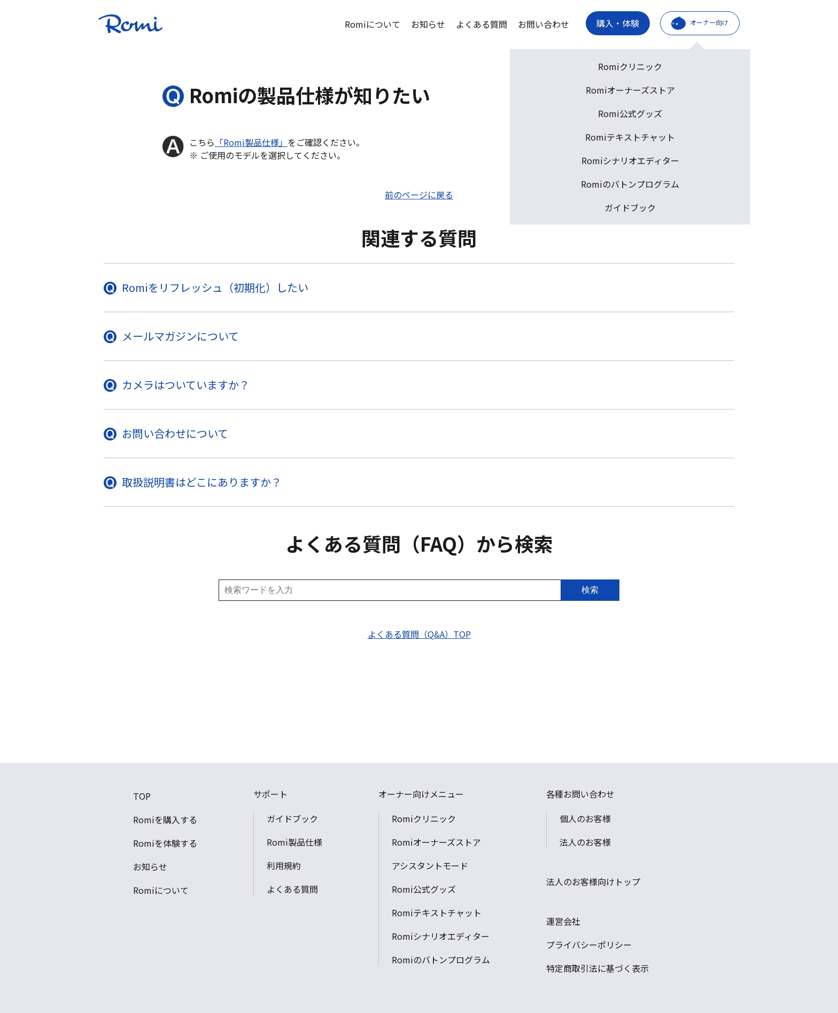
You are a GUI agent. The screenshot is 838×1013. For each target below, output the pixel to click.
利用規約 (284, 865)
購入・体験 (617, 23)
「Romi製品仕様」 (251, 142)
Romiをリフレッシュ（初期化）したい (215, 287)
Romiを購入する (165, 819)
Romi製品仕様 (294, 842)
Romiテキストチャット (437, 912)
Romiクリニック (424, 818)
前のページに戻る (419, 194)
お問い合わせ (543, 24)
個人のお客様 (585, 818)
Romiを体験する (165, 843)
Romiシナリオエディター (441, 936)
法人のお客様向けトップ (593, 881)
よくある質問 (481, 24)
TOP (142, 796)
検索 (590, 589)
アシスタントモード (430, 865)
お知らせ (428, 24)
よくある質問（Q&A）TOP (419, 634)
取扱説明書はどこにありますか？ (202, 482)
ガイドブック (292, 818)
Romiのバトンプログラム (441, 959)
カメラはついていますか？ (186, 384)
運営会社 (563, 921)
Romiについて (372, 24)
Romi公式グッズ (424, 889)
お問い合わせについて (175, 433)
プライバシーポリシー (589, 944)
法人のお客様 (585, 842)
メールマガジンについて (180, 336)
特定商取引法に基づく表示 (597, 968)
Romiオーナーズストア (436, 842)
